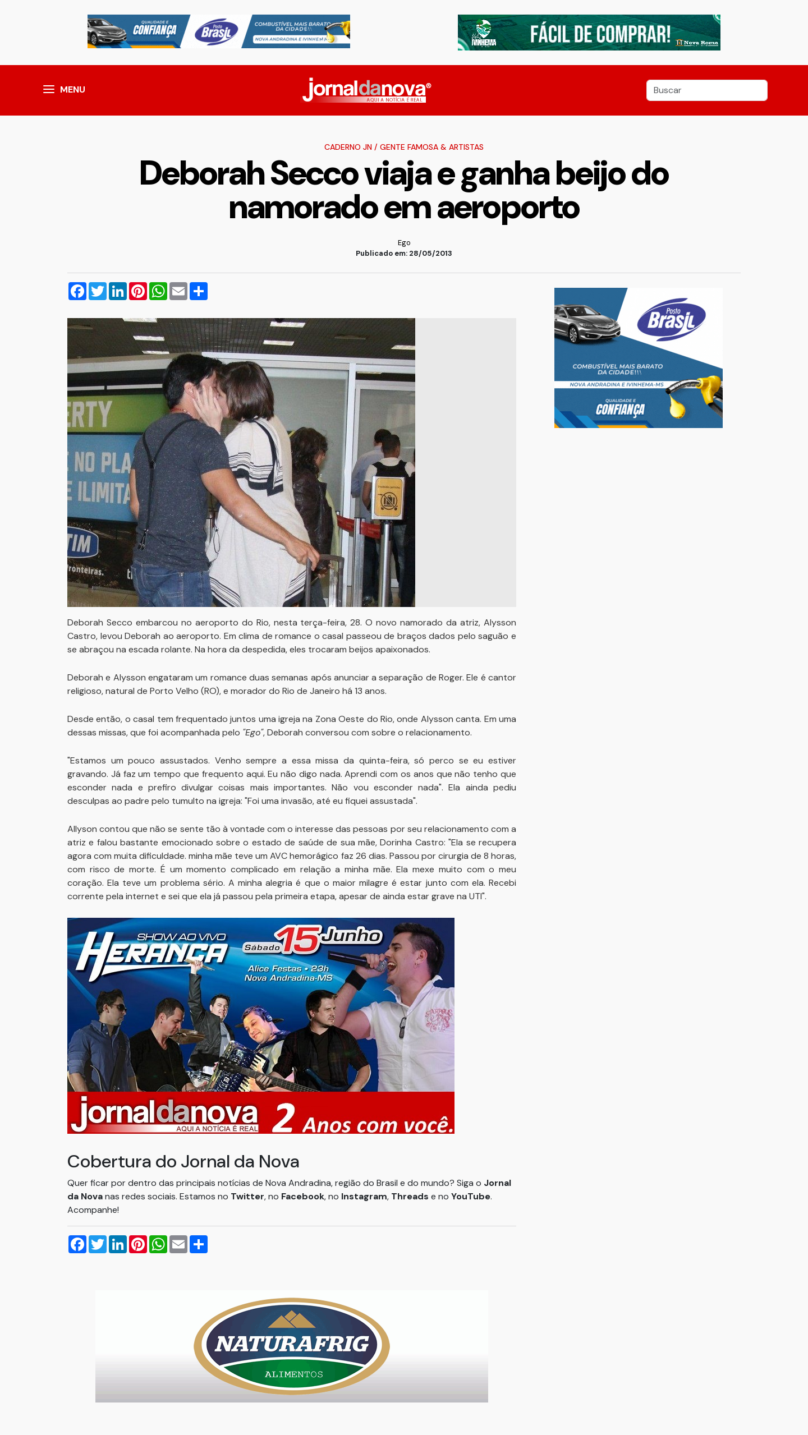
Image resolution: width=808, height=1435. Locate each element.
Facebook (302, 1196)
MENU (72, 89)
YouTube (470, 1196)
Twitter (247, 1196)
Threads (411, 1196)
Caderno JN (348, 147)
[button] (48, 90)
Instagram (364, 1196)
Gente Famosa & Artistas (432, 147)
